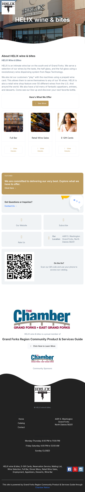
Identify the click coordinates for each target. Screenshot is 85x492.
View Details (13, 149)
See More (40, 103)
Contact (21, 427)
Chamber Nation (42, 487)
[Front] (9, 7)
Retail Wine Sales (40, 138)
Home (21, 419)
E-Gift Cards (67, 138)
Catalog (21, 423)
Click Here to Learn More (42, 346)
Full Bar (13, 138)
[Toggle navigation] (80, 7)
